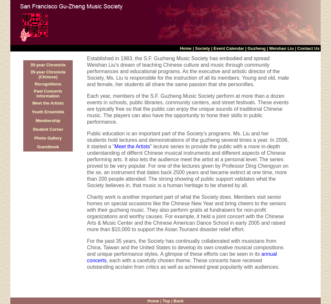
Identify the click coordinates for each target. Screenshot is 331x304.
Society (202, 48)
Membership (48, 120)
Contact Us (309, 48)
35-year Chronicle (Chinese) (48, 74)
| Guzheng (255, 48)
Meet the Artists (48, 103)
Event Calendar (229, 48)
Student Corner (48, 129)
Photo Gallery (48, 138)
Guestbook (48, 146)
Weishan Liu (281, 48)
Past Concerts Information (48, 93)
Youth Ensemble (48, 111)
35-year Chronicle (48, 64)
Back (179, 300)
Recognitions (48, 84)
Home (186, 48)
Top (166, 300)
